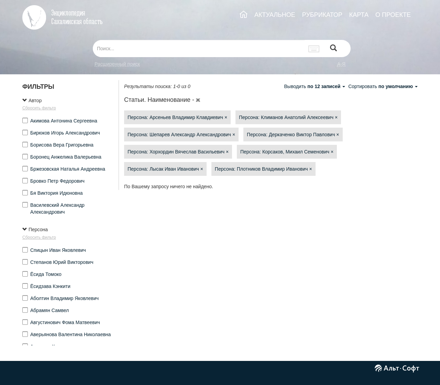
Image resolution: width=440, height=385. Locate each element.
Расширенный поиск (117, 64)
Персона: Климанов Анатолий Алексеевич (288, 117)
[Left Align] (333, 48)
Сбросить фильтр (39, 108)
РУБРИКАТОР (322, 14)
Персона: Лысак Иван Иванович (165, 169)
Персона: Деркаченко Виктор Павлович (293, 134)
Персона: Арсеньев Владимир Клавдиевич (177, 117)
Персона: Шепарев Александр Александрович (181, 134)
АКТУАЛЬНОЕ (274, 14)
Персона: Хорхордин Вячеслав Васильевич (178, 151)
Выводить (315, 86)
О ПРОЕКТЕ (393, 14)
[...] (199, 48)
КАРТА (358, 14)
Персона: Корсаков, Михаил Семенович (286, 151)
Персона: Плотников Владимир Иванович (263, 169)
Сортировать (383, 86)
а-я (341, 64)
